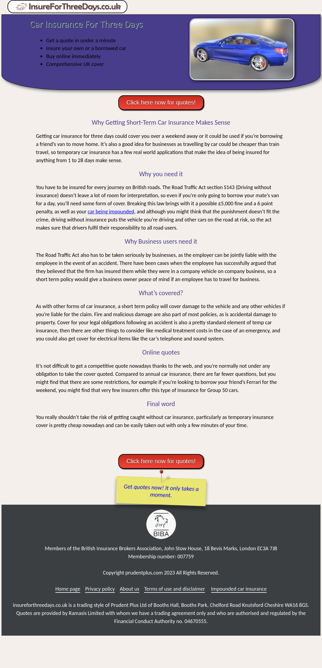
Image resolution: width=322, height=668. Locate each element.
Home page (67, 589)
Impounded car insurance (239, 589)
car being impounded (111, 211)
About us (129, 589)
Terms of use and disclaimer (174, 589)
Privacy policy (100, 589)
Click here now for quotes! (161, 102)
